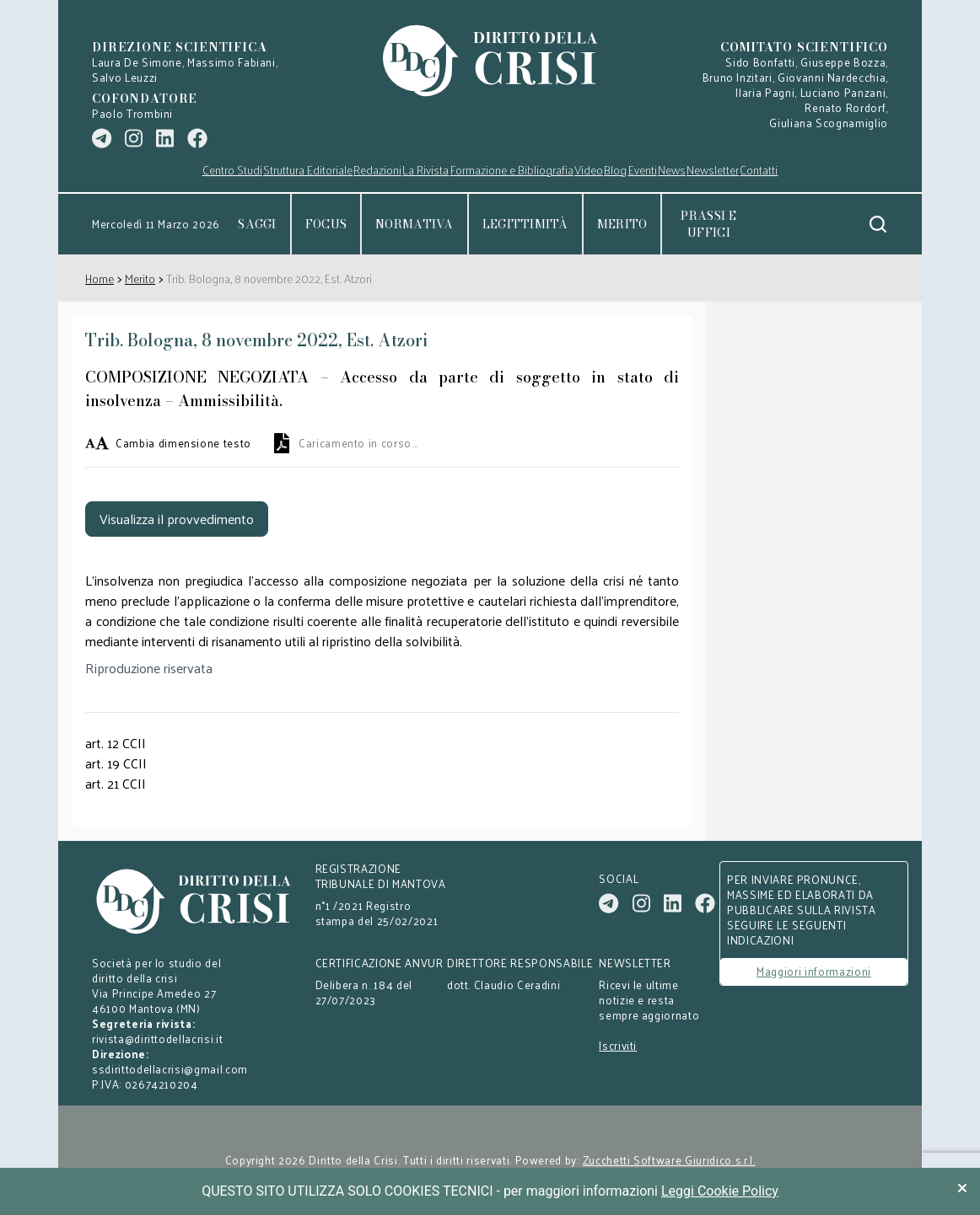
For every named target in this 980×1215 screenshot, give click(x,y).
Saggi (257, 224)
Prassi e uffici (708, 224)
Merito (622, 224)
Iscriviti (618, 1045)
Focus (326, 224)
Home (99, 278)
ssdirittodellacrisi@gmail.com (170, 1069)
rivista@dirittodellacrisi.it (157, 1038)
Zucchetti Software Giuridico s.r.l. (669, 1160)
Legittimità (525, 224)
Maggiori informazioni (814, 971)
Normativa (414, 224)
